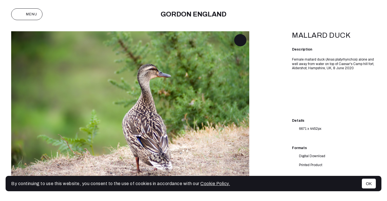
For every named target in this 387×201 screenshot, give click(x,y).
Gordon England (193, 14)
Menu (26, 14)
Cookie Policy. (215, 183)
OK (369, 183)
